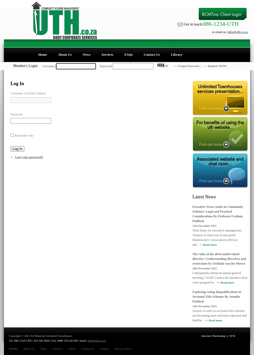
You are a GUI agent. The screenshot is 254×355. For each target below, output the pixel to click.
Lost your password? (29, 157)
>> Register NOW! (215, 66)
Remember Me (24, 135)
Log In (17, 149)
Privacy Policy (123, 348)
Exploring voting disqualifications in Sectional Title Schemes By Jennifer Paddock (216, 296)
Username (48, 66)
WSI (232, 335)
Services (107, 54)
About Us (65, 54)
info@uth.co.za (238, 32)
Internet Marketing (213, 335)
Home (42, 54)
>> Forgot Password (187, 66)
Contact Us (152, 54)
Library (176, 54)
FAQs (129, 54)
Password (106, 66)
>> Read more (208, 244)
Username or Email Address (28, 93)
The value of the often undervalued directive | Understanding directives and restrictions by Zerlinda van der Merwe (219, 258)
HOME (13, 348)
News (87, 54)
